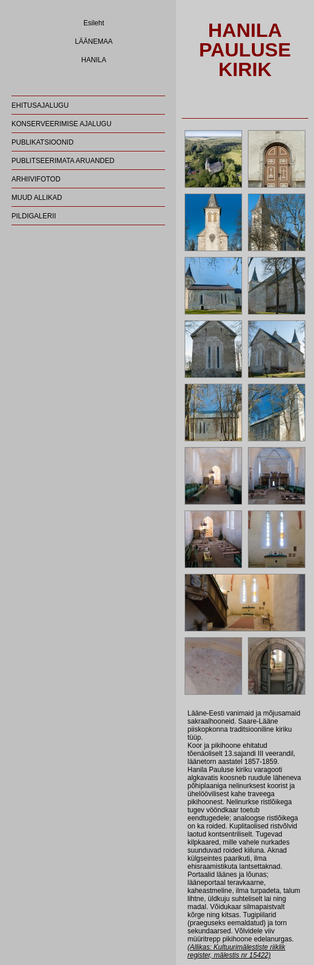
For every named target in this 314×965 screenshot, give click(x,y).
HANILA (93, 60)
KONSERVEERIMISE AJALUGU (62, 124)
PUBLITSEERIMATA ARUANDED (63, 161)
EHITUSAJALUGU (40, 105)
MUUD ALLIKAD (37, 198)
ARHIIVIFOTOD (36, 179)
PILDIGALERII (34, 216)
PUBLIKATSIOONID (43, 142)
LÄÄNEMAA (93, 41)
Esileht (93, 23)
